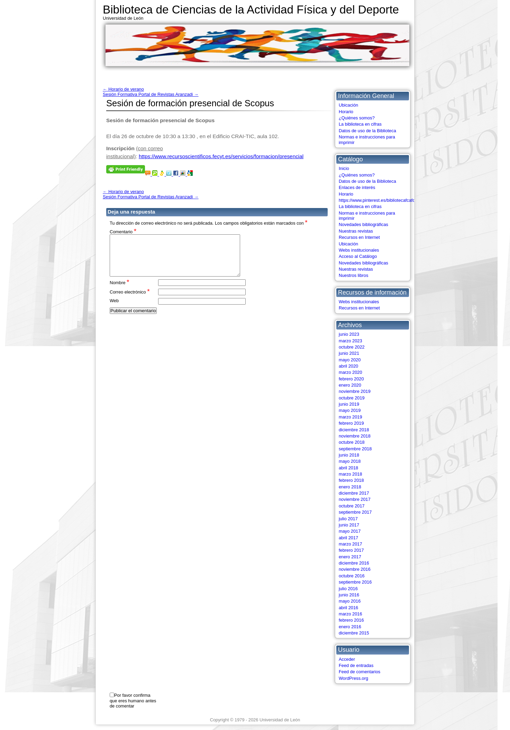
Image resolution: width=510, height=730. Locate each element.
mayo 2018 (350, 461)
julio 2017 (348, 518)
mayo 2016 (350, 601)
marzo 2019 (350, 417)
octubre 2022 (352, 347)
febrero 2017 (351, 550)
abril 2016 (348, 607)
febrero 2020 (351, 378)
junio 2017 (349, 525)
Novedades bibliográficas (363, 224)
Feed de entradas (356, 665)
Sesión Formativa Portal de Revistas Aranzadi (151, 94)
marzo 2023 (350, 340)
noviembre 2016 (355, 569)
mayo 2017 (350, 531)
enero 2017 (350, 556)
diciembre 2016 (354, 563)
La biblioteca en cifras (360, 124)
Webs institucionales (359, 250)
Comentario (123, 231)
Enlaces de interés (357, 187)
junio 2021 (349, 353)
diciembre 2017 (354, 493)
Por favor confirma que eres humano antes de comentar (133, 701)
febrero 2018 (351, 480)
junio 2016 (349, 594)
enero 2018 (350, 486)
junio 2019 (349, 404)
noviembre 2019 (355, 391)
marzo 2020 (350, 372)
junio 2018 (349, 455)
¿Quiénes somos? (357, 117)
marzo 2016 (350, 613)
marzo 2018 (350, 474)
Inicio (344, 168)
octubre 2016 (352, 575)
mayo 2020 (350, 359)
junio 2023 (349, 334)
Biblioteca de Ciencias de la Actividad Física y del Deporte (251, 9)
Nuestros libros (353, 275)
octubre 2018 (352, 442)
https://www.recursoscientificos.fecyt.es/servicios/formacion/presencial (221, 156)
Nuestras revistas (356, 231)
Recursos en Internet (359, 237)
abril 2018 (348, 467)
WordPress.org (353, 678)
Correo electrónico (130, 300)
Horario (346, 111)
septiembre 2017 (355, 512)
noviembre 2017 (355, 499)
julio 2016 (348, 588)
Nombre (119, 291)
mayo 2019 (350, 410)
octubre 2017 (352, 505)
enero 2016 (350, 626)
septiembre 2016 (355, 582)
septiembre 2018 (355, 448)
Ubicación (348, 105)
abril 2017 (348, 537)
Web (114, 309)
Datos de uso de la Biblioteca (367, 130)
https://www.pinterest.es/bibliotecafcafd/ (377, 200)
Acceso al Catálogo (358, 256)
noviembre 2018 (355, 436)
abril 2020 (348, 366)
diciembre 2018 (354, 429)
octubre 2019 (352, 397)
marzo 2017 (350, 544)
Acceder (347, 659)
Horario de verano (123, 89)
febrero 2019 (351, 423)
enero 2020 (350, 385)
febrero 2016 (351, 620)
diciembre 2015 (354, 633)
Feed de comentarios (359, 671)
